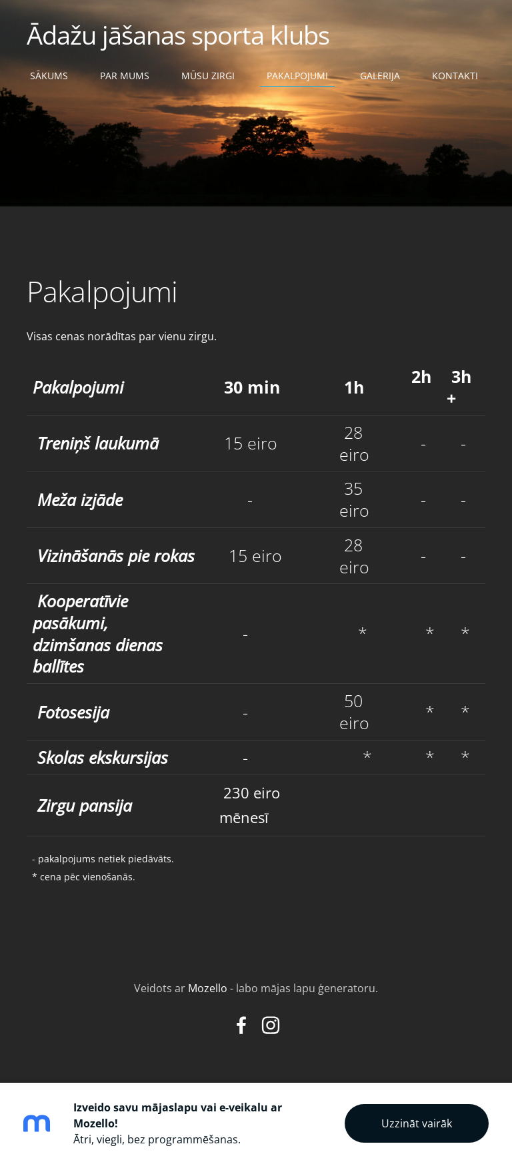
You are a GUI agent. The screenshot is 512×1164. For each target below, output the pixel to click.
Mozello (207, 988)
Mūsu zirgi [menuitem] (208, 75)
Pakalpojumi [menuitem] (297, 75)
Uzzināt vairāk (416, 1123)
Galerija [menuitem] (380, 75)
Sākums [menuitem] (49, 75)
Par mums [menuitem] (124, 75)
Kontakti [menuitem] (455, 75)
